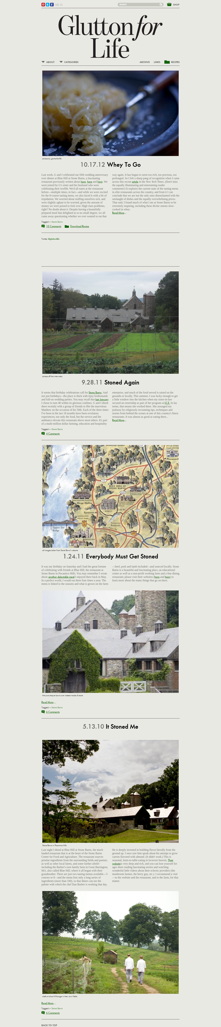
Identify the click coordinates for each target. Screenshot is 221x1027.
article (135, 181)
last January (101, 399)
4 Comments (53, 433)
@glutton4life (53, 239)
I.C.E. (167, 403)
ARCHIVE (145, 62)
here (83, 181)
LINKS (157, 62)
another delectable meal (61, 577)
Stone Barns (57, 222)
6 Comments (53, 712)
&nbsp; (171, 4)
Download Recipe (79, 226)
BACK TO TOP (49, 1025)
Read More (118, 212)
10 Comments (53, 226)
